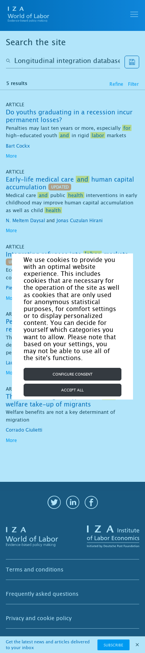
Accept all (72, 390)
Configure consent (72, 374)
